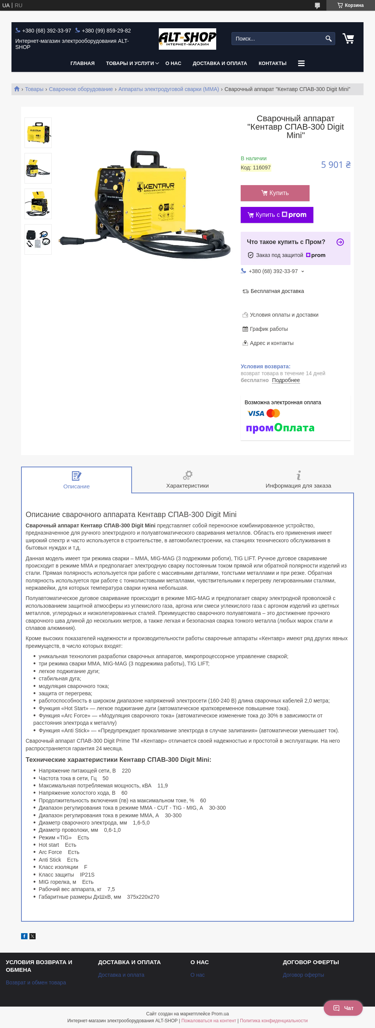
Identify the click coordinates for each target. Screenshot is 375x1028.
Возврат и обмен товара (36, 982)
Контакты (273, 63)
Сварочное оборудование (81, 89)
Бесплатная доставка (277, 291)
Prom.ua (220, 1014)
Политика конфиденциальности (274, 1020)
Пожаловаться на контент (208, 1020)
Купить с (281, 214)
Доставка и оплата (220, 63)
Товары (34, 89)
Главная (82, 63)
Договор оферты (303, 975)
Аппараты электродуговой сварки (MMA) (169, 89)
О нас (173, 63)
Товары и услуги (130, 63)
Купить (279, 193)
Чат (343, 1008)
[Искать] (328, 39)
